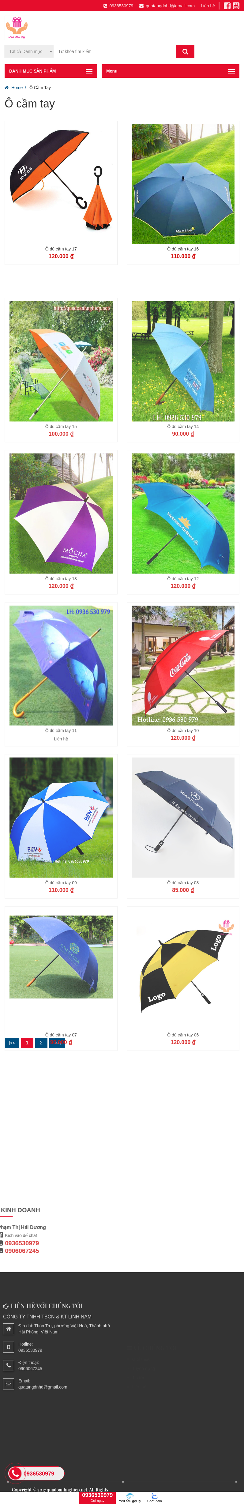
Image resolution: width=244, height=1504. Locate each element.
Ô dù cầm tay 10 (183, 784)
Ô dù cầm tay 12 (183, 632)
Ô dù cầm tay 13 (61, 632)
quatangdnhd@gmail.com (167, 5)
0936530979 (118, 5)
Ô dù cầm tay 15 (61, 480)
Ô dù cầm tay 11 (61, 784)
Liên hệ (208, 5)
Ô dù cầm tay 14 (183, 480)
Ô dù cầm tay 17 (61, 248)
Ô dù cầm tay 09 (61, 936)
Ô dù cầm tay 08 (183, 936)
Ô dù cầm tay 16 (183, 248)
